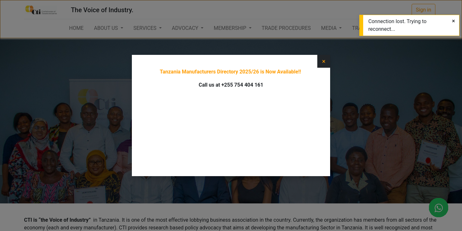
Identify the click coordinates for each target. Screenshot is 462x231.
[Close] (453, 21)
